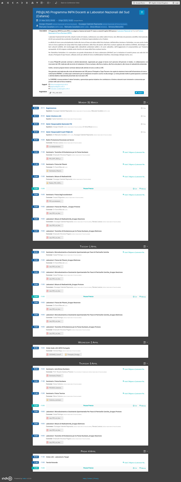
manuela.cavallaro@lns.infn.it (60, 89)
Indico (25, 478)
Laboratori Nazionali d (124, 31)
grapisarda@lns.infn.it (57, 86)
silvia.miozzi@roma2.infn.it (59, 84)
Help (84, 478)
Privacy (96, 478)
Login (177, 3)
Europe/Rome (140, 3)
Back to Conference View (70, 3)
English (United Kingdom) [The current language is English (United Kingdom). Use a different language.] (160, 3)
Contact (89, 478)
